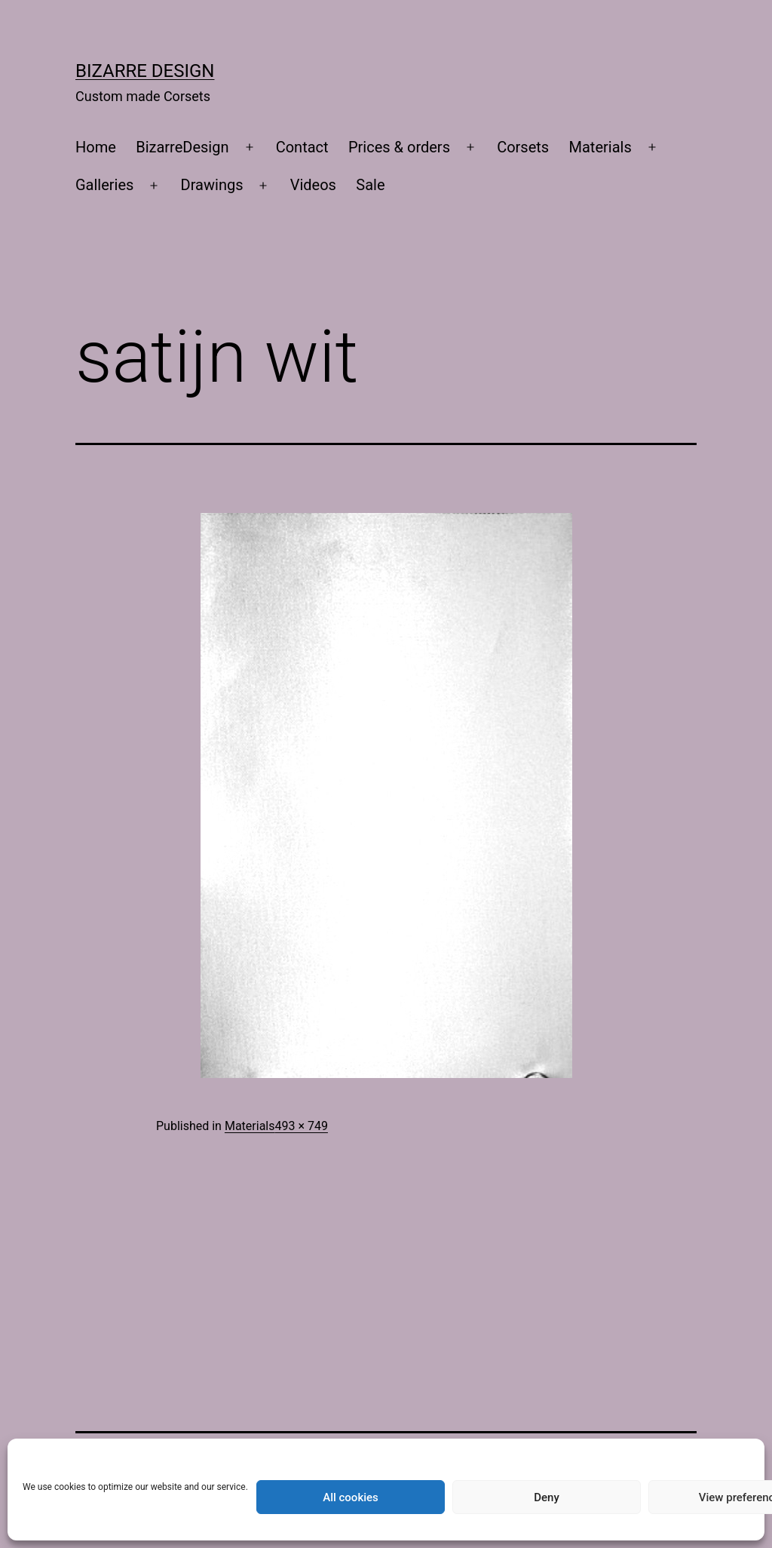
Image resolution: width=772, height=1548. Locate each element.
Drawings (212, 185)
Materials (600, 147)
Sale (370, 185)
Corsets (523, 147)
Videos (313, 185)
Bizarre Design (144, 70)
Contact (302, 147)
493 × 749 (300, 1126)
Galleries (104, 185)
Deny (546, 1497)
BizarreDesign (182, 147)
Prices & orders (399, 147)
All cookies (350, 1497)
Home (95, 147)
